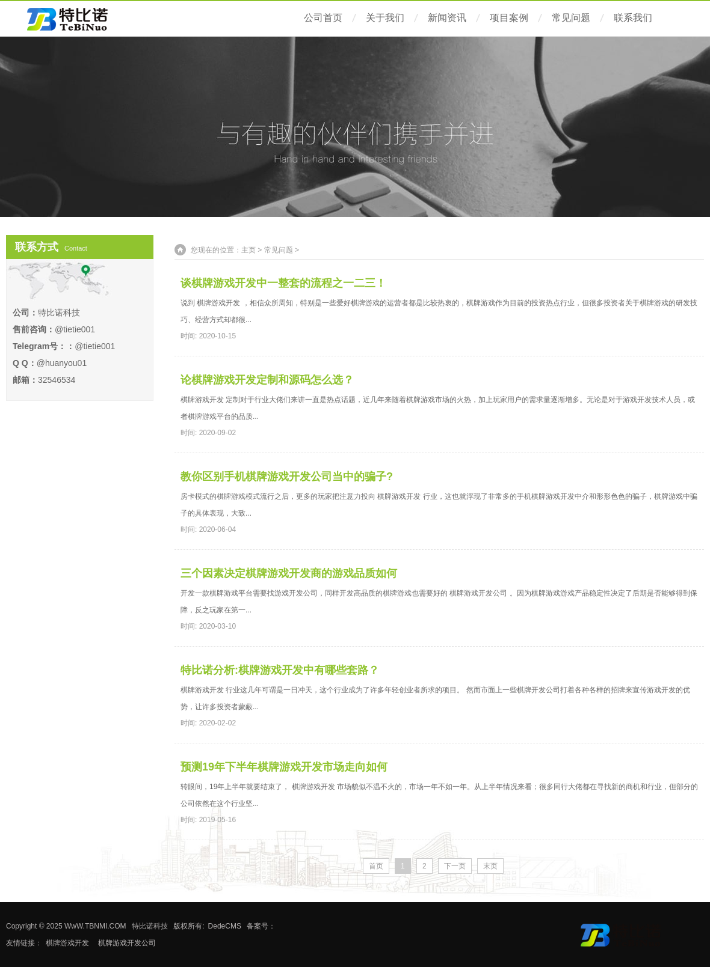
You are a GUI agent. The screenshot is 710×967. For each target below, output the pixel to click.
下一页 (455, 866)
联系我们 (633, 18)
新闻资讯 (447, 18)
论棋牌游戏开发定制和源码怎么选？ (267, 380)
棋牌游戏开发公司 (127, 943)
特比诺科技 (150, 926)
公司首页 (323, 18)
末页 (490, 866)
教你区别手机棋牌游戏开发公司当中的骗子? (287, 477)
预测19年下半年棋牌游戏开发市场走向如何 (284, 767)
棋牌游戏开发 (67, 943)
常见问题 (571, 18)
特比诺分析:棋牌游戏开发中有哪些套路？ (280, 670)
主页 (248, 250)
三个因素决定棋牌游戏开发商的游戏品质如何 (289, 573)
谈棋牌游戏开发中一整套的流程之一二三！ (283, 283)
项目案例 (509, 18)
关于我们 (385, 18)
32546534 (56, 380)
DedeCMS (224, 926)
